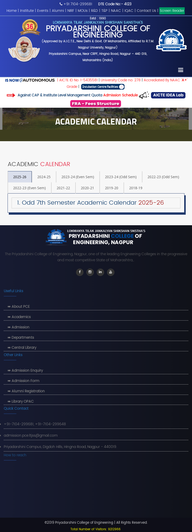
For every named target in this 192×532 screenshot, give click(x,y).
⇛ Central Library (22, 348)
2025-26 (19, 176)
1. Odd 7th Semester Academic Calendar (88, 203)
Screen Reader (172, 11)
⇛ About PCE (19, 307)
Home (12, 11)
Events (42, 11)
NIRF (70, 11)
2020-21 (87, 187)
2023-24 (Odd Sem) (121, 176)
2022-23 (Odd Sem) (163, 176)
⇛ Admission (18, 327)
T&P (104, 11)
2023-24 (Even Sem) (77, 176)
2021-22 (63, 187)
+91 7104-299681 (77, 4)
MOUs (83, 11)
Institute (27, 11)
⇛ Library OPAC (21, 401)
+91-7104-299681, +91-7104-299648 (35, 424)
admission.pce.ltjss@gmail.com (31, 435)
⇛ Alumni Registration (26, 391)
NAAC (116, 11)
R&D (94, 11)
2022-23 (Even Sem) (29, 187)
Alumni (58, 11)
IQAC (129, 11)
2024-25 (44, 176)
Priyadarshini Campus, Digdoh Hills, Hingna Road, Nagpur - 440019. (60, 447)
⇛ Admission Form (23, 381)
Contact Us (146, 11)
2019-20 (111, 187)
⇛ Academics (19, 317)
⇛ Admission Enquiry (25, 370)
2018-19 (135, 187)
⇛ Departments (21, 337)
